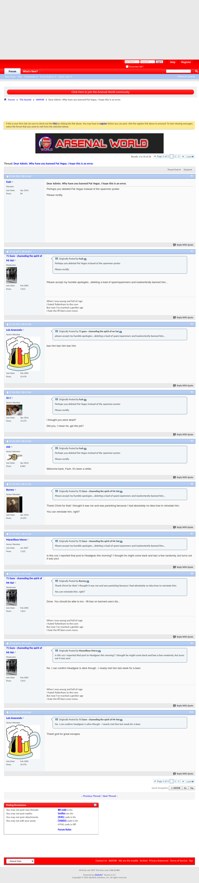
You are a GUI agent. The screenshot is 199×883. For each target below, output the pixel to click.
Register (186, 62)
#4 (192, 392)
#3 (192, 324)
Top (191, 788)
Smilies (62, 813)
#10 (191, 712)
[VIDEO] (62, 820)
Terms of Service (178, 860)
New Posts (10, 76)
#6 (192, 483)
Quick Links (64, 76)
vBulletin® (99, 875)
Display (187, 169)
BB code (62, 809)
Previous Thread (91, 795)
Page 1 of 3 (163, 156)
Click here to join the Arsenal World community (100, 92)
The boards (25, 99)
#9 (192, 643)
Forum (12, 71)
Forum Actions (47, 76)
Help (172, 62)
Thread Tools (173, 169)
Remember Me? (134, 67)
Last (190, 156)
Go (185, 788)
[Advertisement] (57, 28)
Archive (144, 860)
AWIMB (40, 99)
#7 (192, 533)
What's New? (30, 71)
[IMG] (61, 817)
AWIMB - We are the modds (123, 860)
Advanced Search (186, 76)
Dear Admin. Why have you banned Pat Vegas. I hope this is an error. (53, 163)
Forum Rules (64, 829)
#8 (192, 573)
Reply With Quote (183, 245)
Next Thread (109, 795)
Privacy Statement (158, 860)
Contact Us (101, 860)
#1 (192, 176)
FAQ (20, 76)
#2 (192, 251)
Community (30, 76)
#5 (192, 440)
